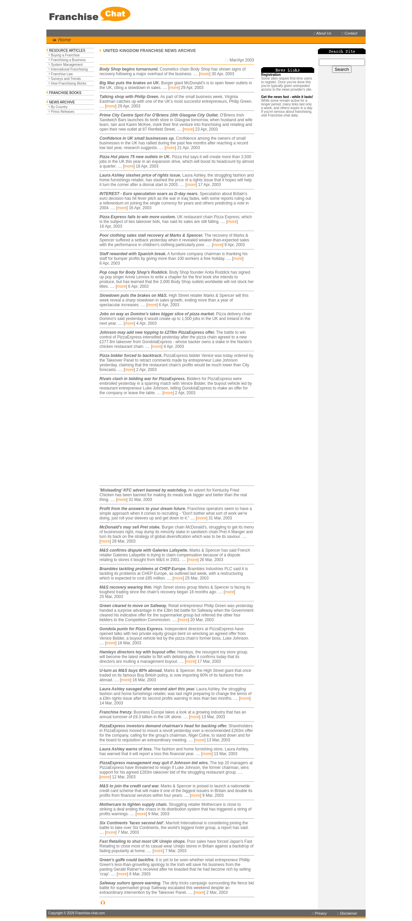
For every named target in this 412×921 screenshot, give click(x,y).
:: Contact (349, 33)
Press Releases (63, 111)
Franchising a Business (68, 60)
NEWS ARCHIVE (62, 102)
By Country (59, 107)
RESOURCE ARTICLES (67, 50)
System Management (67, 64)
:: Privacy (319, 913)
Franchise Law (62, 74)
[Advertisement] (141, 441)
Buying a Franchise (65, 55)
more (204, 74)
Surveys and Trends (66, 79)
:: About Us (322, 33)
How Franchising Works (68, 83)
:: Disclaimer (347, 913)
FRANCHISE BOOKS (65, 93)
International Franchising (69, 69)
